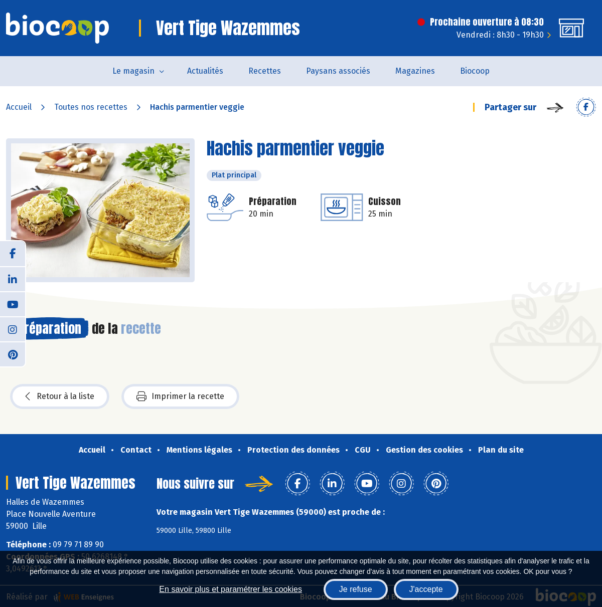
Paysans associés (338, 71)
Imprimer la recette (180, 396)
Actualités (205, 71)
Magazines (415, 71)
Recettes (264, 71)
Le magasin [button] (133, 71)
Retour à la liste (59, 396)
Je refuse (355, 589)
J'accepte (426, 589)
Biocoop (475, 71)
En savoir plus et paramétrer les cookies (230, 589)
